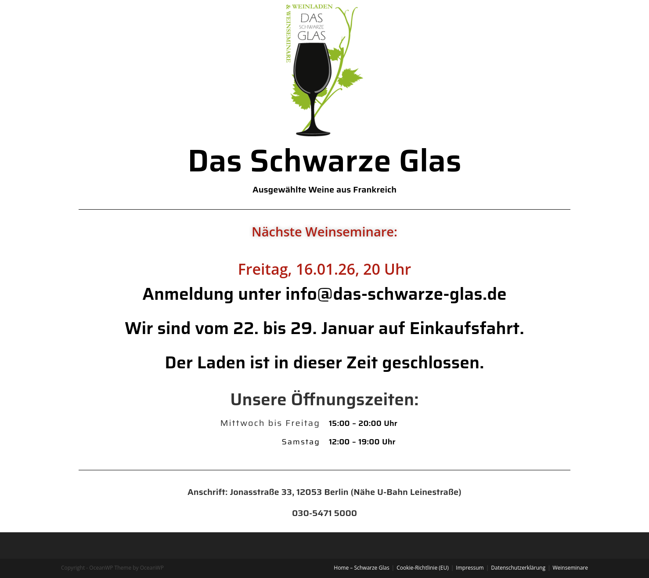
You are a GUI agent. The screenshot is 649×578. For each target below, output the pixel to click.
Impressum (469, 567)
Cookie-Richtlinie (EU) (423, 567)
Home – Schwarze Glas (361, 567)
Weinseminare (570, 567)
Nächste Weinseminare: (324, 231)
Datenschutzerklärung (518, 567)
